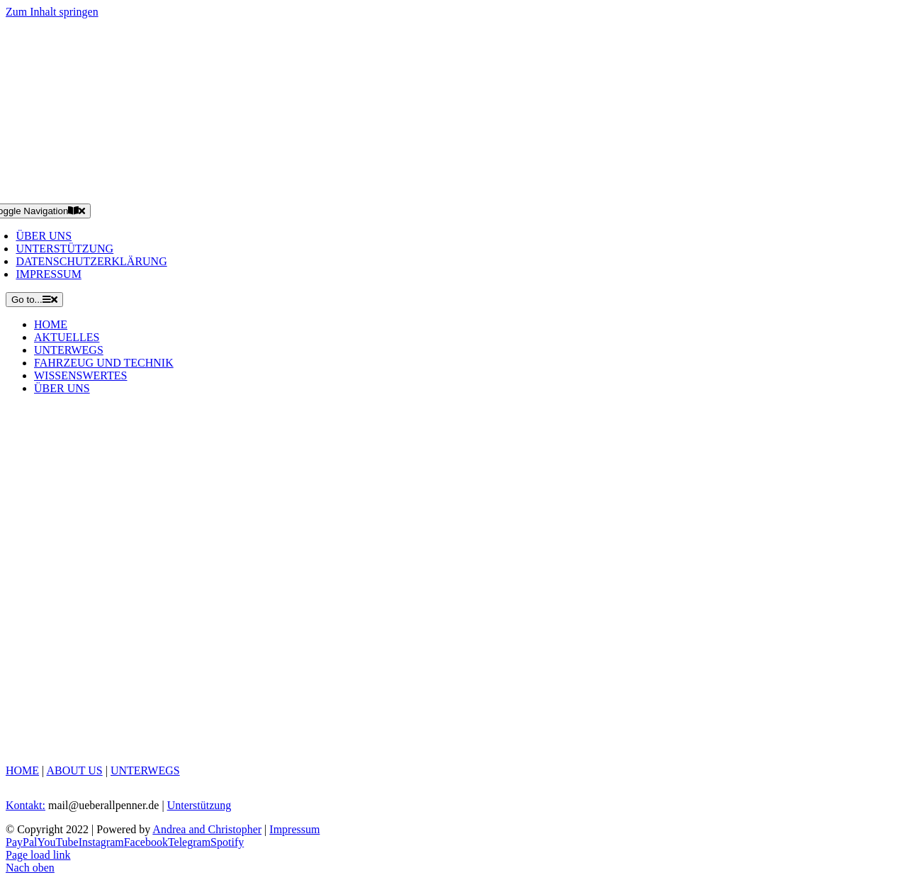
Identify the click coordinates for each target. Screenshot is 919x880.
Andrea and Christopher (206, 829)
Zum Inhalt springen (52, 12)
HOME (22, 770)
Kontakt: (25, 805)
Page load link (38, 855)
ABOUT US (74, 770)
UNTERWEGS (145, 770)
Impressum (294, 829)
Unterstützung (199, 805)
